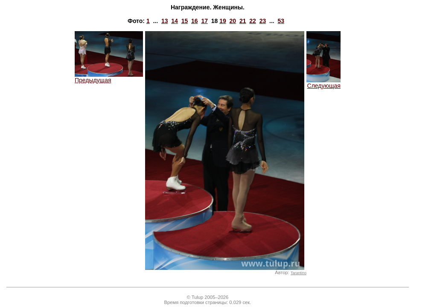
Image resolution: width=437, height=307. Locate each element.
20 (233, 20)
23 (262, 20)
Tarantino (298, 273)
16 (194, 20)
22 (252, 20)
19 (222, 20)
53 (280, 20)
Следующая (323, 83)
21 (242, 20)
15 (184, 20)
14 (174, 20)
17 (204, 20)
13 (164, 20)
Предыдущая (109, 77)
